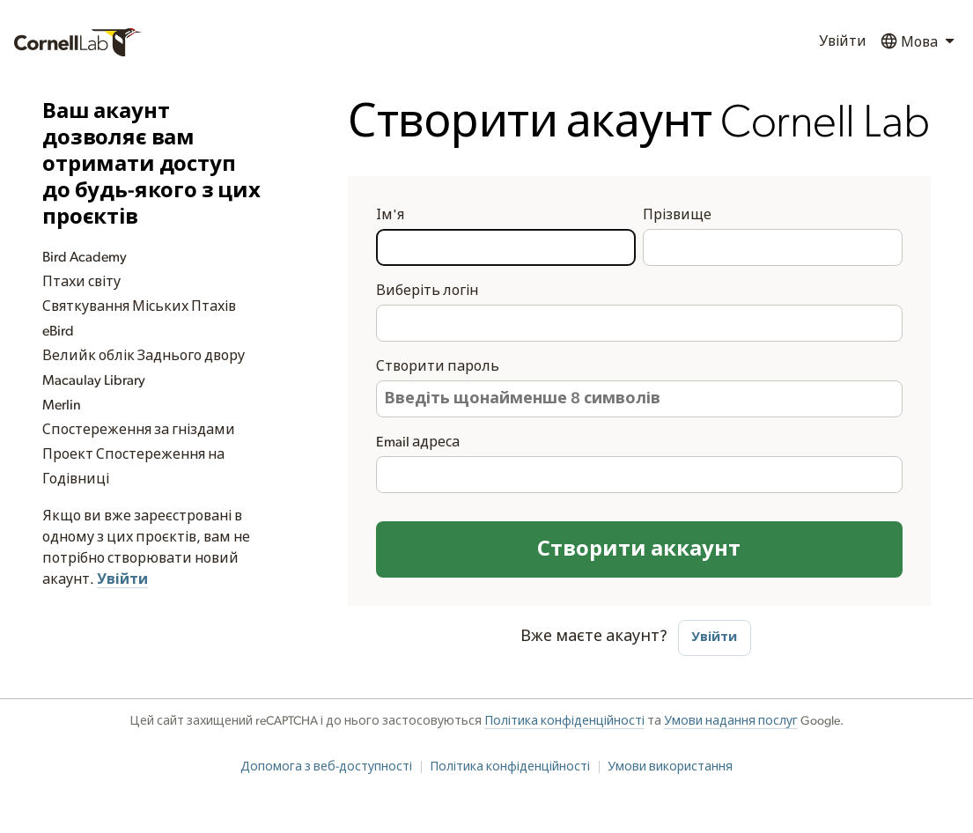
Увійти (842, 41)
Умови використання (670, 767)
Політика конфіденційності (564, 721)
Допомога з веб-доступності (326, 767)
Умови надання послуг (731, 721)
